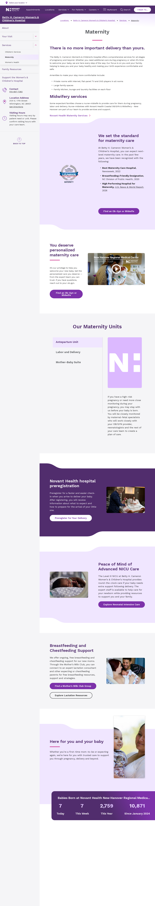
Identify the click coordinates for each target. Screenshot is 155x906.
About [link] (5, 28)
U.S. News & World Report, (129, 187)
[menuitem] (19, 28)
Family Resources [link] (11, 69)
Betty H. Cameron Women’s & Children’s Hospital (20, 19)
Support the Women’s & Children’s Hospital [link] (15, 79)
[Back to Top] (19, 141)
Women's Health (12, 62)
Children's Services (13, 52)
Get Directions (16, 107)
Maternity (9, 57)
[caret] (36, 36)
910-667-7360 (16, 91)
